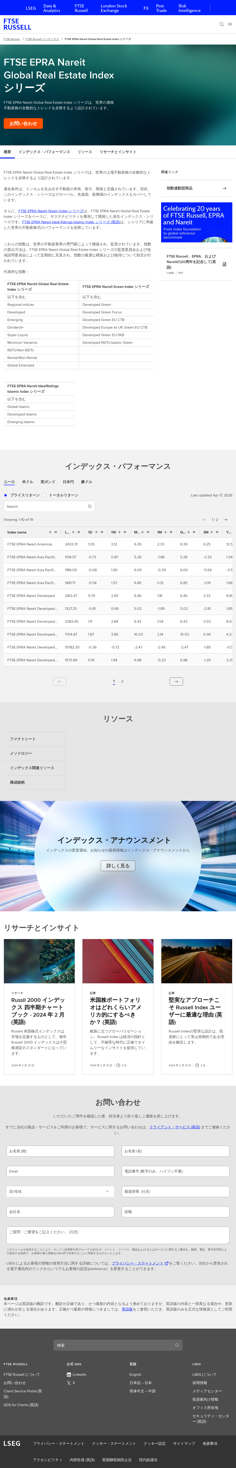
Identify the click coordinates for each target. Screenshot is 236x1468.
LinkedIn (76, 1374)
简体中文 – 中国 (143, 1391)
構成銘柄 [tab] (17, 782)
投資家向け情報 (205, 1399)
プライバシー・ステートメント (59, 1443)
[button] (204, 520)
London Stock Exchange (114, 8)
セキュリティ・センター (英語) (210, 1418)
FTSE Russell (81, 8)
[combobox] (112, 1345)
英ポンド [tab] (48, 482)
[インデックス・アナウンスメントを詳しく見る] (118, 865)
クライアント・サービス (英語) (174, 1127)
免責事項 (210, 1443)
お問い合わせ (15, 1382)
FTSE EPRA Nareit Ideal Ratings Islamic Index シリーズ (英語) (71, 222)
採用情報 (199, 1382)
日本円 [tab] (68, 482)
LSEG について (204, 1374)
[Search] (90, 506)
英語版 (127, 1309)
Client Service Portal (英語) (23, 1393)
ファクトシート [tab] (23, 739)
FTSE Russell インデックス (42, 39)
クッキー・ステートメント (114, 1443)
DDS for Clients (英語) (21, 1405)
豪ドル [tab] (86, 482)
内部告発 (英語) (82, 1459)
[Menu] (230, 24)
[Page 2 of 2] (122, 681)
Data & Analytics (51, 8)
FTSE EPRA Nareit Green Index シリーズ (50, 211)
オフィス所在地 (205, 1407)
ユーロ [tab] (9, 482)
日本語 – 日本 (141, 1382)
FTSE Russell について (22, 1374)
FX (146, 8)
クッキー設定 (155, 1443)
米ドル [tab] (27, 482)
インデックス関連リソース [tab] (32, 768)
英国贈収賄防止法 (117, 1459)
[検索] (222, 24)
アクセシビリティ (47, 1459)
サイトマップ (184, 1443)
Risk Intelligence (190, 8)
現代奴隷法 (148, 1459)
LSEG (31, 8)
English (135, 1374)
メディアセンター (207, 1391)
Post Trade (161, 8)
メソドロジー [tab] (21, 753)
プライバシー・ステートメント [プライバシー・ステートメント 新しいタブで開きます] (137, 1263)
